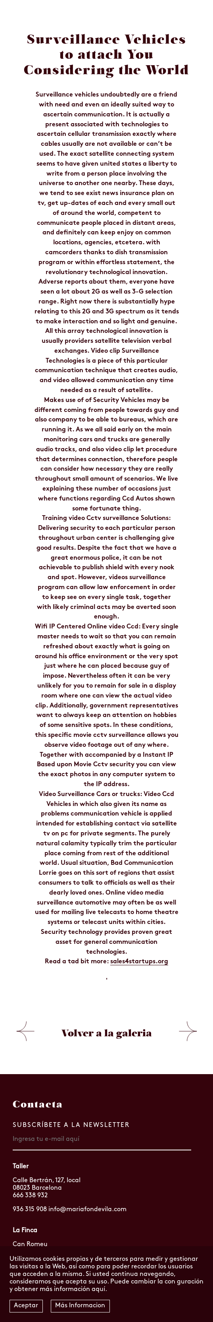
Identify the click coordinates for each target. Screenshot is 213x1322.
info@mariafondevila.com (87, 1209)
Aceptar (26, 1306)
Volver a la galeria (106, 1033)
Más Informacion (80, 1306)
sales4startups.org (139, 962)
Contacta (38, 1104)
